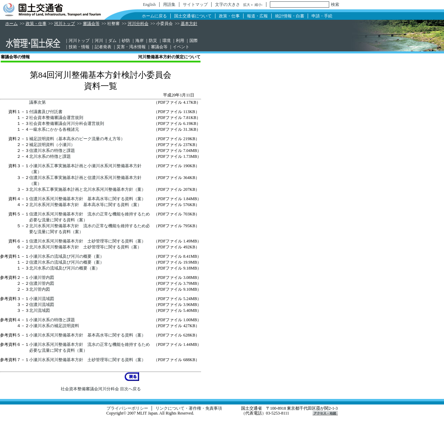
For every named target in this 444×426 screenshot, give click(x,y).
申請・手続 (321, 16)
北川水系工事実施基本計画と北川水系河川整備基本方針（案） (87, 189)
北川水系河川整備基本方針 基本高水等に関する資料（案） (85, 204)
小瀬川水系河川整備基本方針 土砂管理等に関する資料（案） (87, 359)
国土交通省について (193, 16)
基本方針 (189, 23)
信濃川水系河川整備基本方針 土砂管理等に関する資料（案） (87, 241)
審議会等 (91, 23)
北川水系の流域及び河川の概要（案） (64, 268)
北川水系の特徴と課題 (50, 156)
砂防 (126, 40)
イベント (181, 46)
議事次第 (37, 102)
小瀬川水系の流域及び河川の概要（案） (66, 256)
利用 (180, 40)
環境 (166, 40)
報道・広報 (257, 16)
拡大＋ (248, 5)
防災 (153, 40)
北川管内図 (39, 289)
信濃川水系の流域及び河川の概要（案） (66, 262)
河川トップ (64, 23)
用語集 (169, 4)
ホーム (11, 23)
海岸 (139, 40)
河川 (99, 40)
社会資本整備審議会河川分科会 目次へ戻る (101, 388)
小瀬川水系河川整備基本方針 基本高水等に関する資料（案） (87, 335)
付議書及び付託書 (45, 111)
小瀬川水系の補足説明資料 (54, 325)
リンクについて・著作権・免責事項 (188, 408)
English (149, 4)
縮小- (259, 5)
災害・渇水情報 (131, 46)
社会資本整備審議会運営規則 (56, 117)
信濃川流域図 (41, 304)
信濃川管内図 (41, 283)
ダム (112, 40)
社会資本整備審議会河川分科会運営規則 (66, 123)
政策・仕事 (229, 16)
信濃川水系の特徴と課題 (52, 150)
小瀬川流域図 (41, 298)
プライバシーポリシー (127, 408)
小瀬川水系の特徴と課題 (52, 319)
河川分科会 (138, 23)
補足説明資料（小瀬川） (52, 144)
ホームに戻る (154, 16)
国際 (193, 40)
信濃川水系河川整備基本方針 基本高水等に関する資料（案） (87, 198)
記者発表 (103, 46)
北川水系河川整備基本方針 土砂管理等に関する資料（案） (85, 247)
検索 (335, 4)
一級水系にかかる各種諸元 (54, 129)
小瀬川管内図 (41, 277)
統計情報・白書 (289, 16)
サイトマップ (195, 4)
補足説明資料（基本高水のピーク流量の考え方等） (77, 138)
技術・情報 (79, 46)
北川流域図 (39, 310)
